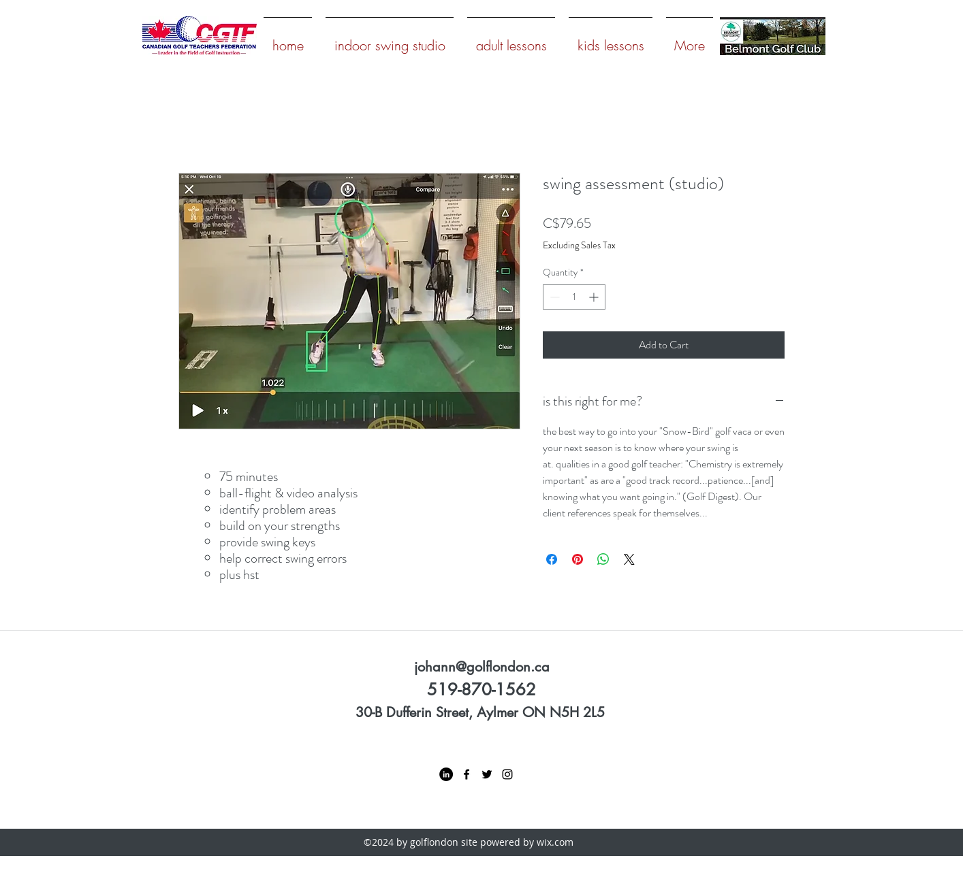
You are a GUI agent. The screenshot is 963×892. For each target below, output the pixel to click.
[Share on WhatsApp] (603, 559)
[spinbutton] (574, 297)
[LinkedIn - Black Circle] (446, 774)
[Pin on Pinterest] (577, 559)
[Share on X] (629, 559)
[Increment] (594, 297)
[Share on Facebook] (551, 559)
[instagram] (507, 774)
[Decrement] (553, 297)
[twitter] (487, 774)
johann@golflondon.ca (482, 667)
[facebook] (466, 774)
